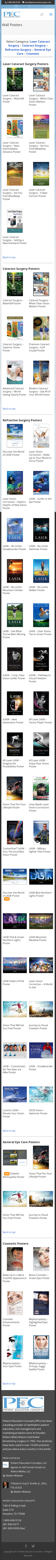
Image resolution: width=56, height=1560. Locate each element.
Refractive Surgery (18, 50)
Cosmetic (32, 54)
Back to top (9, 257)
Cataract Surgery (34, 45)
